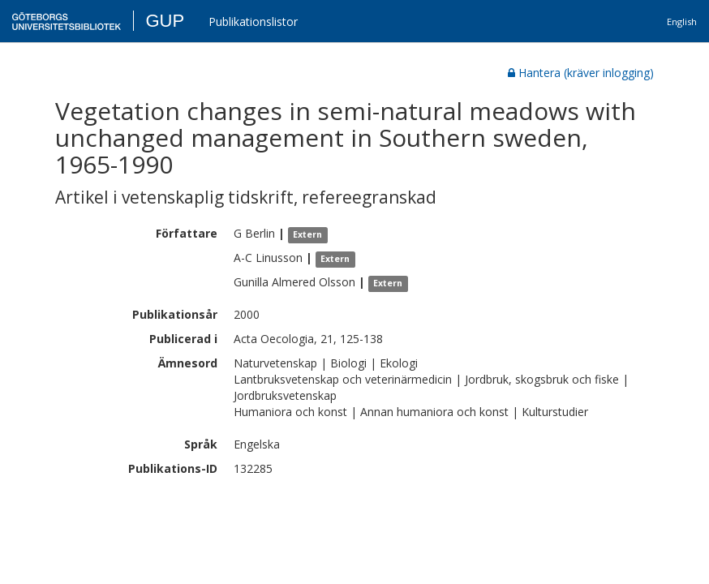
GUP (164, 21)
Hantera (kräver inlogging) (581, 72)
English (682, 21)
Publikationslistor (253, 21)
